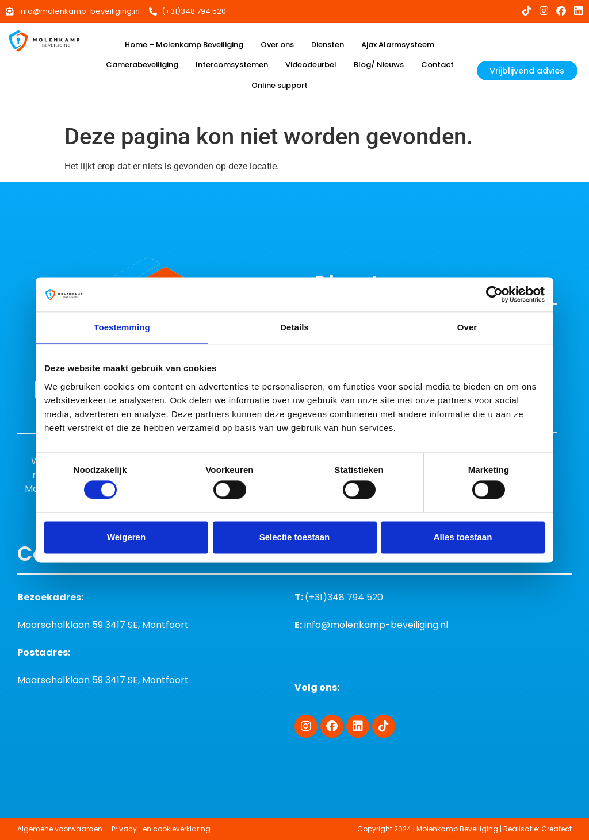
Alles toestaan (463, 537)
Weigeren (126, 537)
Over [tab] (467, 327)
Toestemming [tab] (122, 327)
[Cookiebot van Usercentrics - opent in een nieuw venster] (494, 294)
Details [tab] (294, 327)
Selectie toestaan (294, 537)
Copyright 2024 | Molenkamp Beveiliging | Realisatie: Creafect (464, 829)
